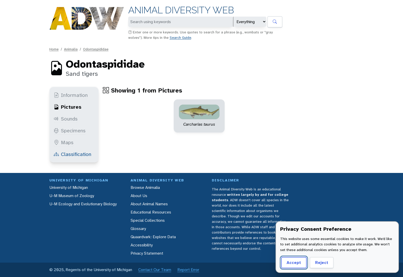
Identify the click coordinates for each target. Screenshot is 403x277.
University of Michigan (68, 187)
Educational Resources (151, 212)
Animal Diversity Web (181, 10)
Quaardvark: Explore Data (153, 236)
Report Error (188, 269)
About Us (139, 195)
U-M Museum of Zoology (71, 195)
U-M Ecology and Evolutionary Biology (83, 204)
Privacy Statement (147, 253)
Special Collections (148, 220)
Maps (64, 142)
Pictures (67, 107)
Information (71, 95)
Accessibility (142, 245)
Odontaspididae (95, 49)
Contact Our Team (154, 269)
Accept (294, 262)
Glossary (138, 228)
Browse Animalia (145, 187)
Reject (321, 262)
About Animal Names (149, 204)
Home (54, 49)
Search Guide (180, 37)
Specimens (70, 130)
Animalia (71, 49)
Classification (72, 154)
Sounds (66, 119)
